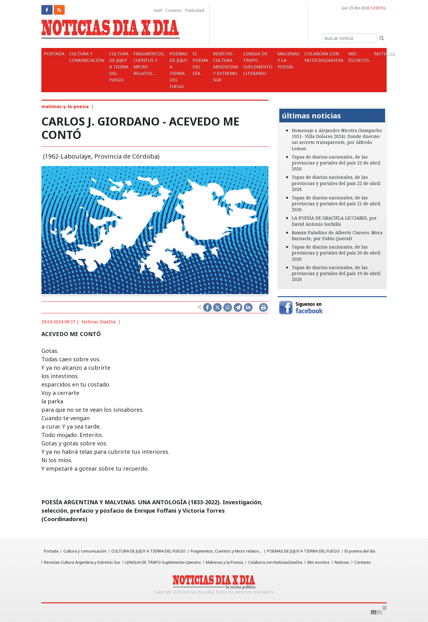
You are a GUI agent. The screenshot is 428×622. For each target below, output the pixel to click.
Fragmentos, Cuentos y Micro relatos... (149, 63)
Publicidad (194, 10)
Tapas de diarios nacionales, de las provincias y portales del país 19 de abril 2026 (336, 273)
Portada (54, 54)
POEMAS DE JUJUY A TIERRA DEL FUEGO (179, 70)
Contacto (173, 10)
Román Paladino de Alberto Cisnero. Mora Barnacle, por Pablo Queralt (337, 235)
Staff (158, 10)
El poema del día (200, 63)
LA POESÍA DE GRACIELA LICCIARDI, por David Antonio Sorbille (334, 221)
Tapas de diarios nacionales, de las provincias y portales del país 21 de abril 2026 (336, 203)
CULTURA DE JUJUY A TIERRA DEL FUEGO (118, 67)
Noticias (342, 562)
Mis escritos (358, 57)
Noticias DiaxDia (98, 322)
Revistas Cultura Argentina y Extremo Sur (225, 67)
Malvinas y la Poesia (288, 60)
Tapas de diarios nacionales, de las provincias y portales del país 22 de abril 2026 (336, 183)
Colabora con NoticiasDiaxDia (324, 57)
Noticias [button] (385, 54)
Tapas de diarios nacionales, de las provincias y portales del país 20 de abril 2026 (336, 253)
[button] (286, 103)
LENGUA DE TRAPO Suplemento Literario (257, 63)
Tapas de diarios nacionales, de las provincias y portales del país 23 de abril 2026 (336, 163)
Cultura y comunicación (86, 57)
